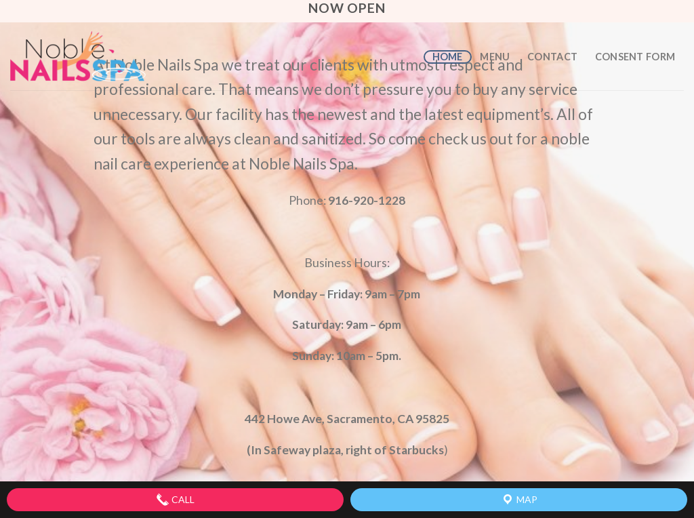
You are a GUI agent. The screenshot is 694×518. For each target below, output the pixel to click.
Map (519, 499)
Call (175, 499)
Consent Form (635, 56)
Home (447, 56)
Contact (552, 56)
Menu (495, 56)
